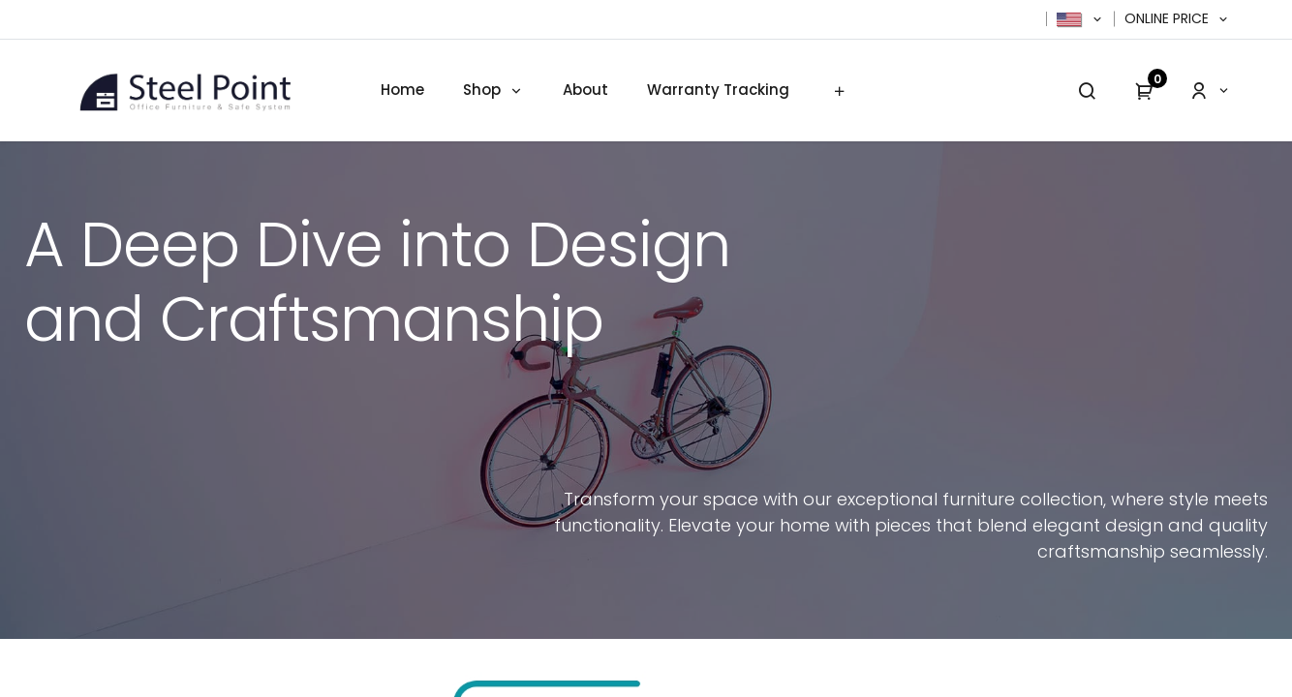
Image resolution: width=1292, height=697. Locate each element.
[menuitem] (402, 90)
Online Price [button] (1168, 19)
